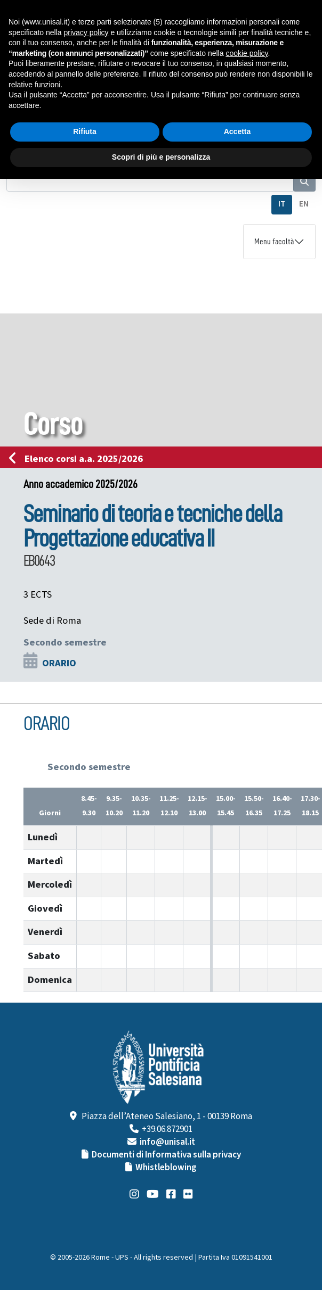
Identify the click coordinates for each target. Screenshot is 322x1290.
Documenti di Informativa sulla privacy (166, 1154)
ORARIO (59, 663)
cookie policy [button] (247, 53)
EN (304, 204)
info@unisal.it (167, 1142)
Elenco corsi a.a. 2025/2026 (79, 459)
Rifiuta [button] (84, 131)
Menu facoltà (274, 241)
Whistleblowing (166, 1167)
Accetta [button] (237, 131)
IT (281, 204)
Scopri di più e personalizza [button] (161, 157)
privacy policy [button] (86, 32)
